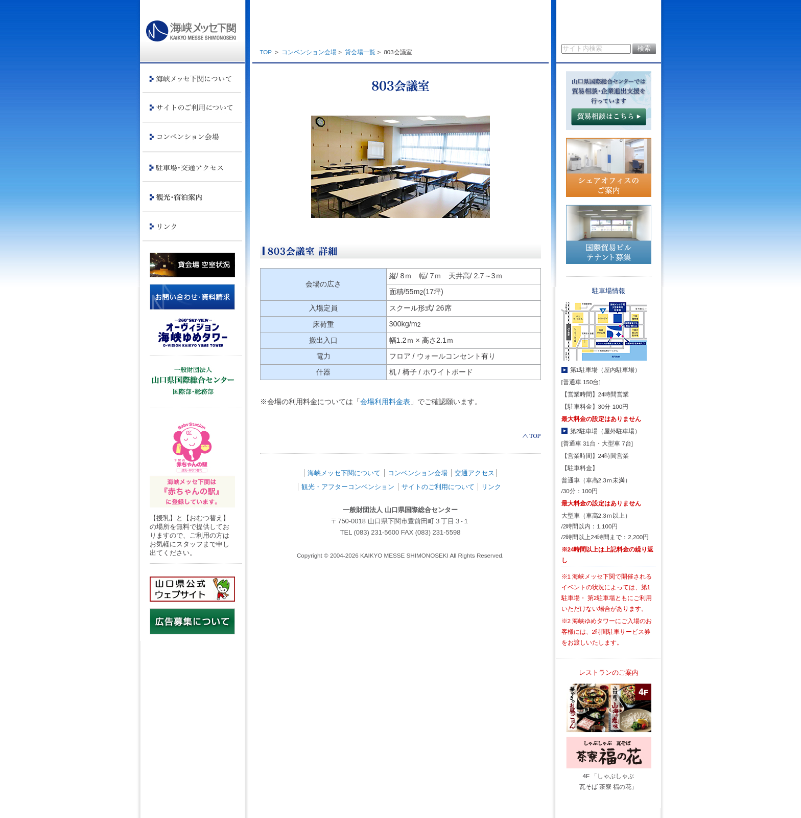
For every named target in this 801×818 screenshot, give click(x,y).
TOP (266, 52)
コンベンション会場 (309, 52)
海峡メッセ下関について (344, 473)
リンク (491, 487)
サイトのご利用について (438, 487)
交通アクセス (474, 473)
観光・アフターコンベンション (347, 487)
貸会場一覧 (360, 52)
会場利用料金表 (385, 401)
